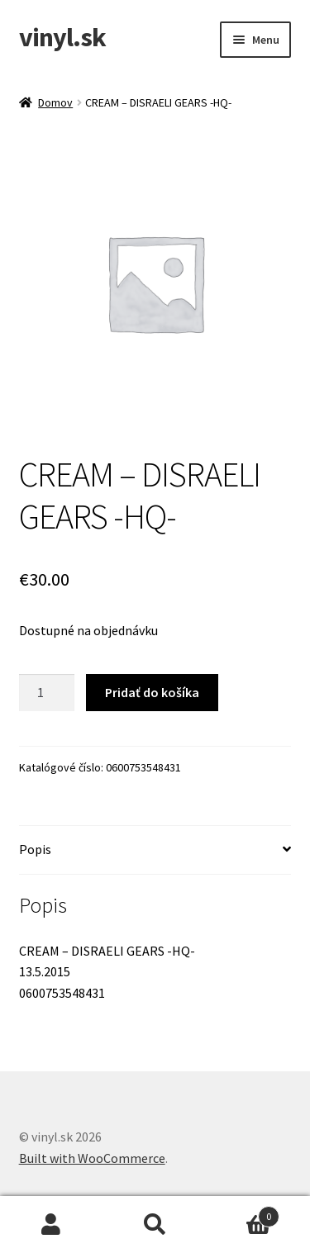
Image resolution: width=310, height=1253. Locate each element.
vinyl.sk (62, 37)
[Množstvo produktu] (47, 693)
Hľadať (155, 1225)
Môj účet (51, 1225)
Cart (243, 1212)
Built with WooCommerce (92, 1158)
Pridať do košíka (152, 692)
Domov (55, 102)
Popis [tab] (35, 849)
